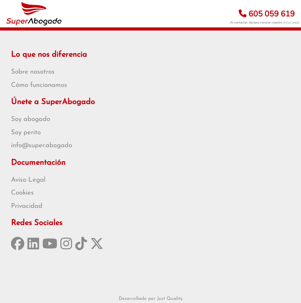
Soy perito (26, 132)
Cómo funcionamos (39, 85)
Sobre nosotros (32, 72)
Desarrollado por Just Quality (151, 298)
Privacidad (26, 206)
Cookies (22, 192)
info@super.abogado (41, 145)
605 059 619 (267, 14)
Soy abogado (30, 119)
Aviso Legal (291, 22)
